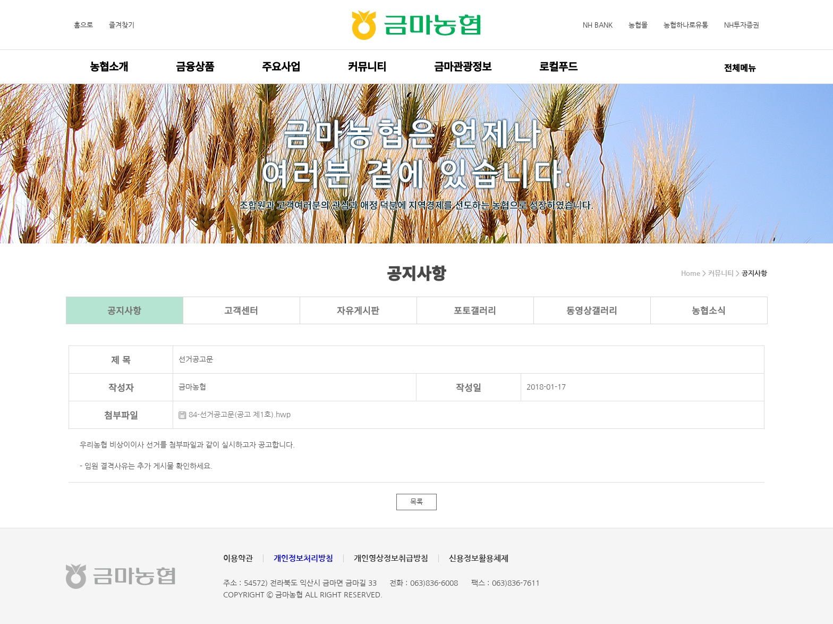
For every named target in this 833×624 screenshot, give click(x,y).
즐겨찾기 (121, 25)
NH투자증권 (741, 25)
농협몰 (638, 25)
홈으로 (83, 25)
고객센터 (241, 310)
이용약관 (238, 558)
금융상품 (195, 66)
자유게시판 (358, 310)
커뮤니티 (367, 66)
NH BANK (598, 25)
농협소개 (109, 66)
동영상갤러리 (591, 310)
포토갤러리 (475, 310)
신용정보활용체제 (478, 558)
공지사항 (124, 310)
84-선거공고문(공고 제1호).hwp (234, 414)
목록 (416, 502)
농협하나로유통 (686, 25)
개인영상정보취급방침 (391, 558)
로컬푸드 (558, 66)
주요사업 (281, 66)
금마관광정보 (462, 66)
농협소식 (709, 310)
